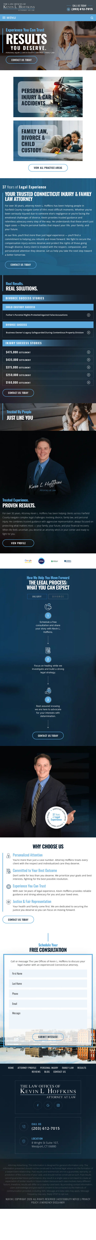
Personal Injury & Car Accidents (48, 97)
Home (11, 1069)
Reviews (36, 1073)
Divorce (39, 52)
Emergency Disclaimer (52, 1204)
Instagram (58, 1107)
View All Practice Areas (48, 168)
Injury (37, 597)
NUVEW (9, 1201)
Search (92, 18)
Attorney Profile (27, 1069)
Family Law (49, 52)
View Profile (18, 544)
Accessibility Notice (68, 1201)
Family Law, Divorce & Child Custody (48, 141)
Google (48, 1107)
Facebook (37, 1107)
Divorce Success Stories (25, 299)
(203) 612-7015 (81, 9)
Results (82, 1069)
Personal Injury (13, 52)
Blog (47, 1073)
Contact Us (59, 1073)
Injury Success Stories (24, 344)
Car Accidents (28, 52)
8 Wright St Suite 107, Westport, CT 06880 (45, 1146)
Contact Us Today (22, 60)
